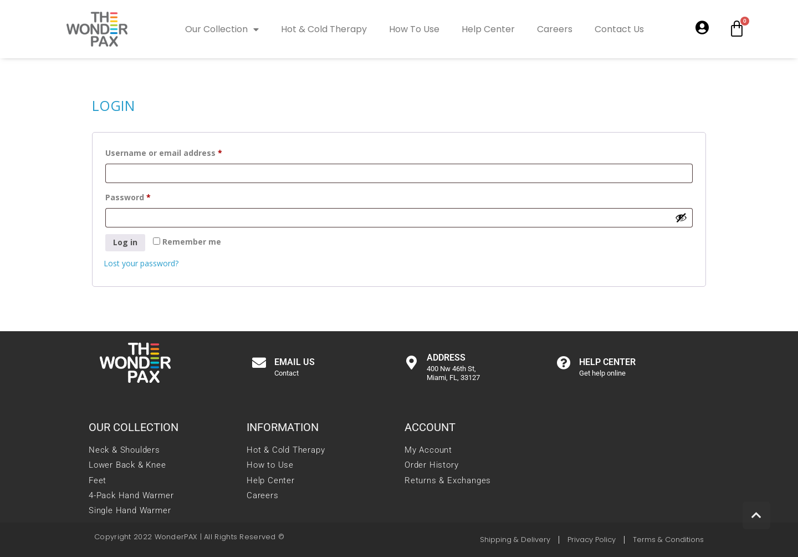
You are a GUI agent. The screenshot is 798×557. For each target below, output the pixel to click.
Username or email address (181, 151)
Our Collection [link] (222, 29)
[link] (96, 28)
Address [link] (446, 357)
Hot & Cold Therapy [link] (324, 29)
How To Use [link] (414, 29)
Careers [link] (554, 29)
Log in (125, 242)
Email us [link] (294, 362)
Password (145, 196)
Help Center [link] (488, 29)
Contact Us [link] (619, 29)
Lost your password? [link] (141, 263)
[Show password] (681, 217)
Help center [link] (607, 362)
